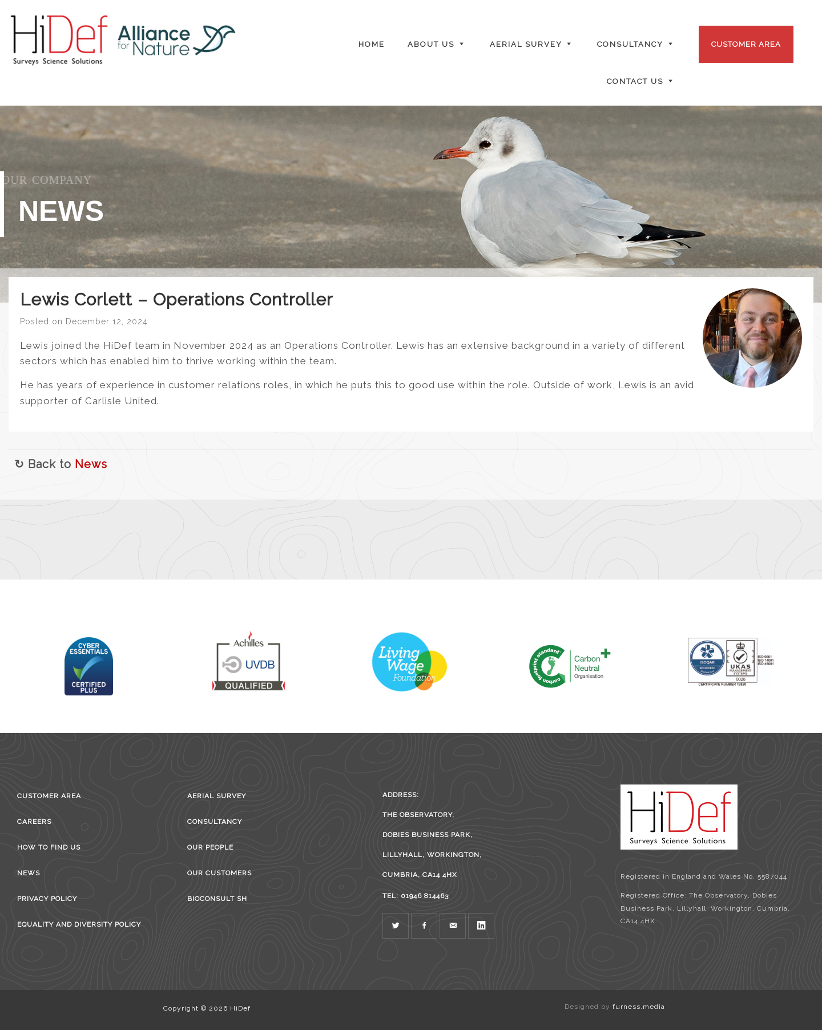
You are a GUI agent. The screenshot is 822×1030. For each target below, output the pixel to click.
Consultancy (214, 822)
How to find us (48, 847)
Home (371, 44)
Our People (210, 847)
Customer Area (746, 44)
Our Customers (219, 873)
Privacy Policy (47, 899)
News (91, 464)
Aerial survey (216, 796)
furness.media (639, 1007)
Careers (34, 822)
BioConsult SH (217, 899)
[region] (411, 204)
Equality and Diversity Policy (79, 924)
